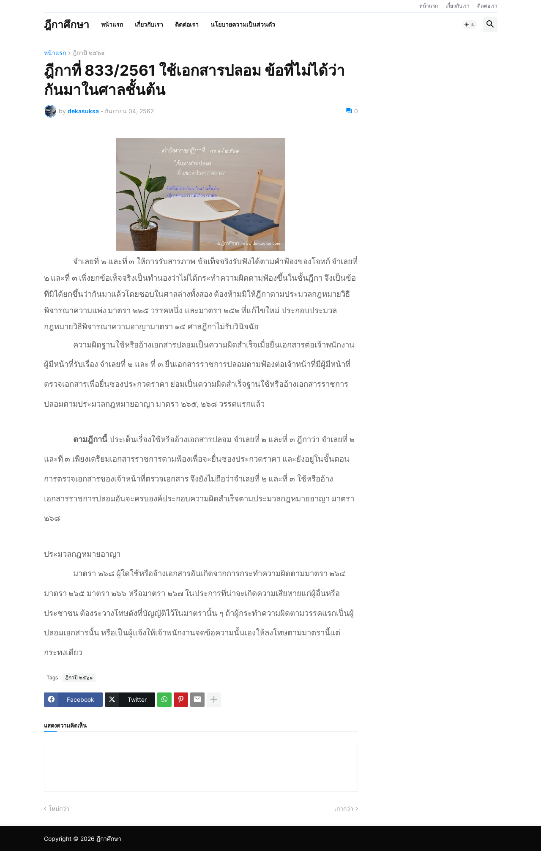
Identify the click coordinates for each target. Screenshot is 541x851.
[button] (469, 24)
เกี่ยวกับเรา (457, 6)
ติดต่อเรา (487, 6)
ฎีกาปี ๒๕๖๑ (89, 53)
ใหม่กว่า (59, 808)
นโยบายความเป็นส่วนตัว (242, 24)
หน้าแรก (428, 6)
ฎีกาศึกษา (66, 24)
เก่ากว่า (343, 808)
